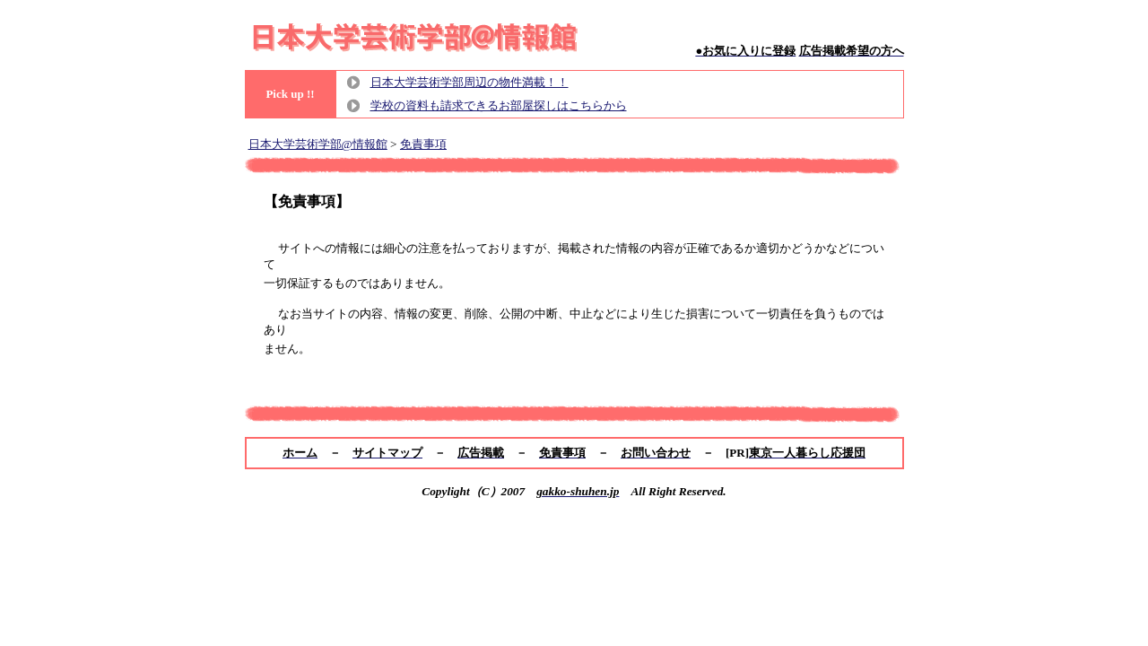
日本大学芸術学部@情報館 (317, 144)
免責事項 (423, 144)
